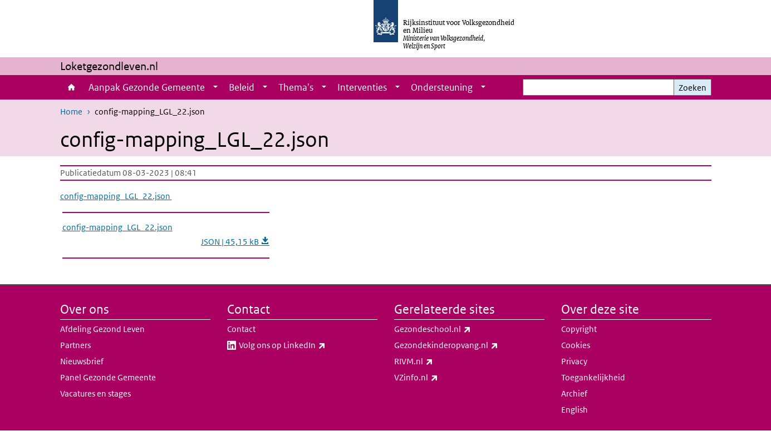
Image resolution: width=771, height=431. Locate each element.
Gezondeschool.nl (457, 329)
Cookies (575, 345)
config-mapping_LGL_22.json (116, 196)
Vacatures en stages (95, 393)
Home (71, 87)
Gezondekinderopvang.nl (469, 345)
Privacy (574, 361)
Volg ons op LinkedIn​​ (307, 345)
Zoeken (692, 87)
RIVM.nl (438, 361)
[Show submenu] (215, 87)
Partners (75, 345)
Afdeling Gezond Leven (102, 329)
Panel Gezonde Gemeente (108, 377)
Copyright (579, 329)
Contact (241, 329)
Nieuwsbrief (82, 361)
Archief (574, 393)
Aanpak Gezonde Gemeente (147, 87)
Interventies (362, 87)
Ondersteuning (442, 87)
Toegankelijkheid (593, 377)
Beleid (241, 87)
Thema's (295, 87)
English (574, 409)
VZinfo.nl (440, 377)
